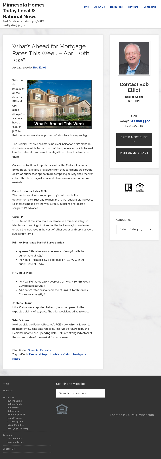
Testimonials (14, 438)
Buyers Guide (14, 401)
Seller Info (13, 411)
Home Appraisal (16, 414)
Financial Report (40, 354)
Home (6, 384)
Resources (8, 397)
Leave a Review (15, 442)
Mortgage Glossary (17, 428)
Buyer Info (13, 407)
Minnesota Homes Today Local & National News (24, 10)
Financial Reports (39, 350)
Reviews (7, 435)
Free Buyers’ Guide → (134, 139)
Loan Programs (15, 421)
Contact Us (9, 449)
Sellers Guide (14, 404)
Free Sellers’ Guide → (134, 154)
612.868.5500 (140, 121)
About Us (8, 390)
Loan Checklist (15, 425)
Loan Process (14, 418)
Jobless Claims (62, 354)
